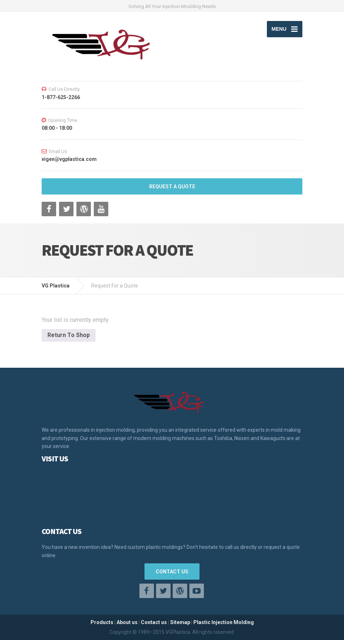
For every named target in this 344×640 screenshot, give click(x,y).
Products (102, 622)
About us (127, 622)
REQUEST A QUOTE (172, 186)
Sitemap (180, 622)
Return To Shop (68, 335)
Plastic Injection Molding (223, 622)
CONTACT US (172, 572)
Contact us (154, 622)
